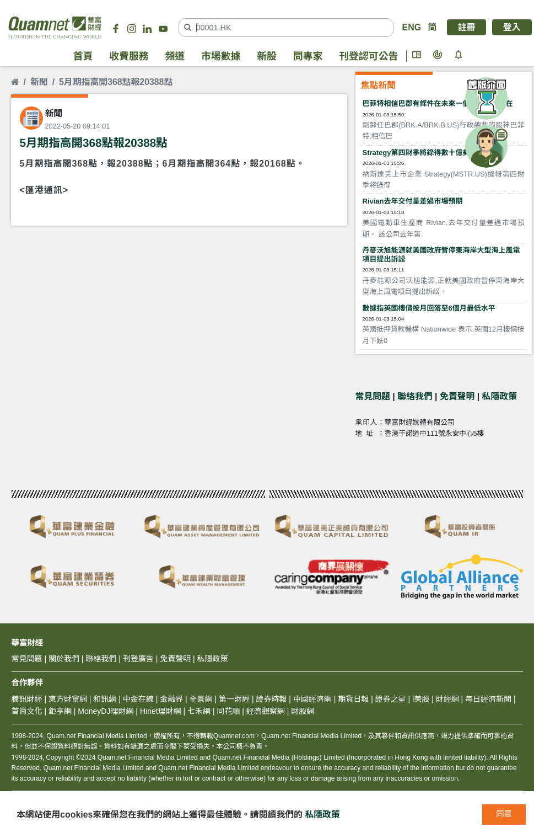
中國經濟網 (312, 699)
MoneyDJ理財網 (105, 711)
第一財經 (234, 699)
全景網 (201, 699)
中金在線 (138, 699)
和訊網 (104, 699)
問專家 (308, 56)
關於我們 (63, 658)
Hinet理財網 (160, 711)
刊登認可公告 (368, 56)
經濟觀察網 (265, 711)
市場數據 (220, 56)
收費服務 (128, 56)
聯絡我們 (414, 396)
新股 (267, 56)
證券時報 (271, 699)
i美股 (419, 699)
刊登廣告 (138, 658)
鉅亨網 (60, 711)
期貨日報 (353, 699)
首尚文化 (27, 711)
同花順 (228, 711)
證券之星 (389, 699)
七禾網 (199, 711)
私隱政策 (499, 396)
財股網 (302, 711)
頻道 (175, 56)
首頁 (83, 56)
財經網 (447, 699)
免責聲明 (457, 396)
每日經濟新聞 (488, 699)
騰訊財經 (27, 699)
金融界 (171, 699)
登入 (512, 27)
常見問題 (372, 396)
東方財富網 (67, 699)
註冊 (467, 27)
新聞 (39, 82)
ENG (411, 27)
